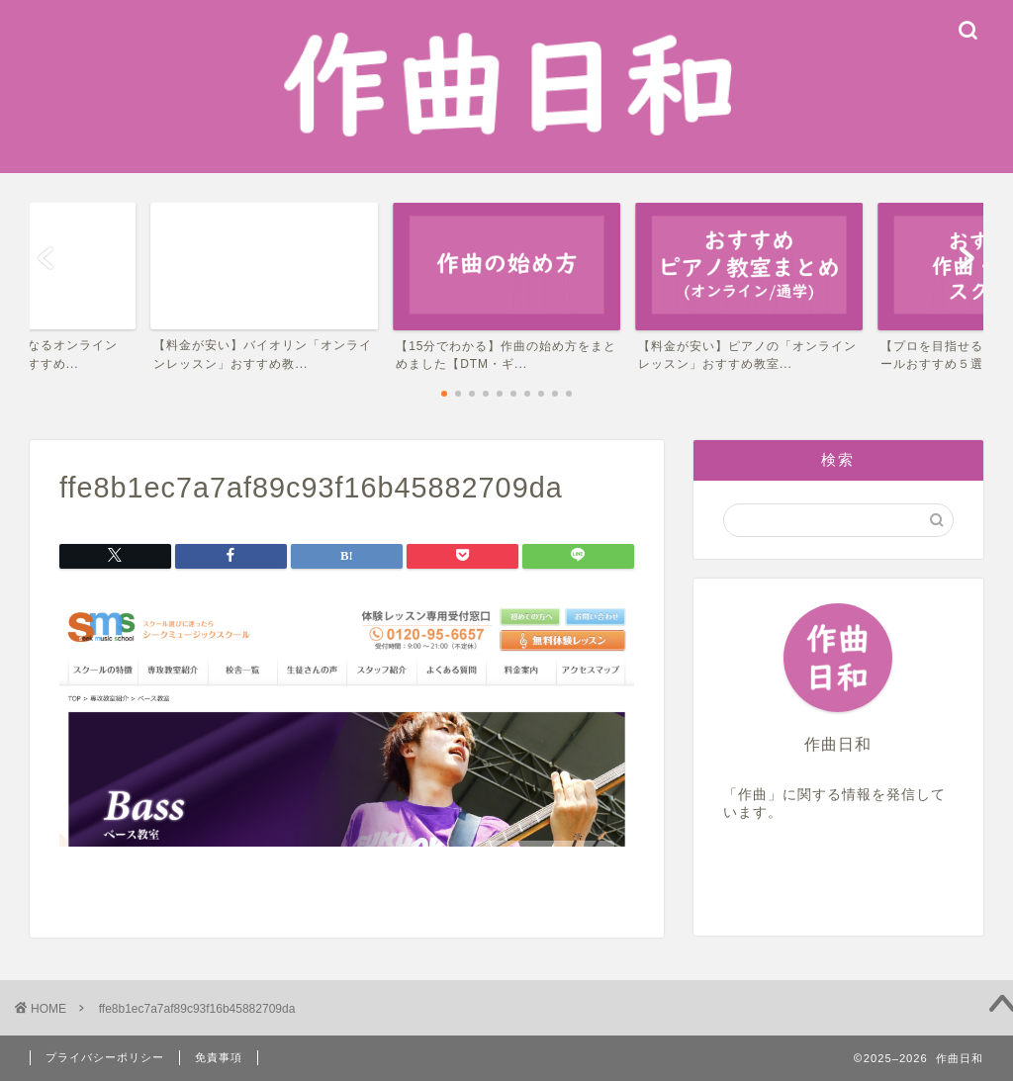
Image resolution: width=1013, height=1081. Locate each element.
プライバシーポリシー (105, 1057)
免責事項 (218, 1057)
